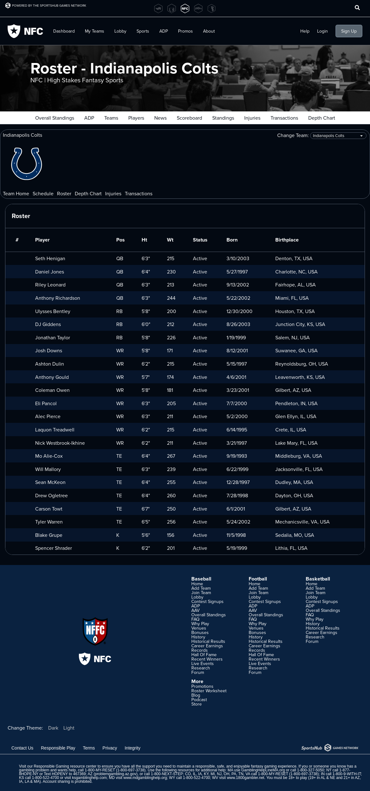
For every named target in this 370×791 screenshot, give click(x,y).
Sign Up (349, 31)
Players (136, 117)
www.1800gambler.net (245, 777)
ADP (163, 31)
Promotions (202, 686)
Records (199, 650)
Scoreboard (189, 117)
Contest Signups (207, 601)
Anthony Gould (52, 377)
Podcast (199, 699)
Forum (197, 672)
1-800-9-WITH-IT (347, 774)
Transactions (284, 117)
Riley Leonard (50, 284)
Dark (53, 727)
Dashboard (64, 31)
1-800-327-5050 (310, 770)
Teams (111, 117)
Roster (64, 193)
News (160, 117)
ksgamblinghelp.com (89, 777)
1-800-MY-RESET (100, 770)
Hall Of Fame (204, 654)
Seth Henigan (50, 258)
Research (200, 668)
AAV (195, 610)
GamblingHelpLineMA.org (263, 770)
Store (196, 704)
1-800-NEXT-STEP (167, 774)
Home (197, 584)
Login (322, 31)
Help (304, 31)
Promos (185, 31)
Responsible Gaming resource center (65, 766)
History (198, 637)
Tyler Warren (49, 521)
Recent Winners (207, 659)
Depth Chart (321, 117)
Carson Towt (48, 508)
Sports (143, 31)
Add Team (201, 588)
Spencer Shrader (53, 547)
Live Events (202, 663)
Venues (198, 628)
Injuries (252, 117)
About (209, 31)
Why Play (200, 623)
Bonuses (200, 632)
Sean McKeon (50, 482)
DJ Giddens (48, 324)
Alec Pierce (48, 416)
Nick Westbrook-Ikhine (60, 442)
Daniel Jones (49, 271)
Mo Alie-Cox (49, 455)
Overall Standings (54, 117)
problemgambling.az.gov (115, 774)
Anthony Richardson (57, 297)
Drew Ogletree (51, 495)
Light (68, 727)
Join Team (201, 592)
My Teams (94, 31)
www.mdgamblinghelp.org (145, 777)
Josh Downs (48, 350)
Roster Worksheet (208, 690)
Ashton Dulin (49, 363)
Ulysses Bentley (52, 311)
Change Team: (322, 135)
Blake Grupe (48, 534)
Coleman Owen (52, 389)
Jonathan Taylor (52, 337)
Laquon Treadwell (54, 429)
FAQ (195, 619)
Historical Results (208, 641)
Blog (195, 695)
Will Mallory (48, 469)
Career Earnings (207, 646)
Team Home (16, 193)
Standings (223, 117)
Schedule (43, 193)
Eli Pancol (46, 403)
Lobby (120, 31)
